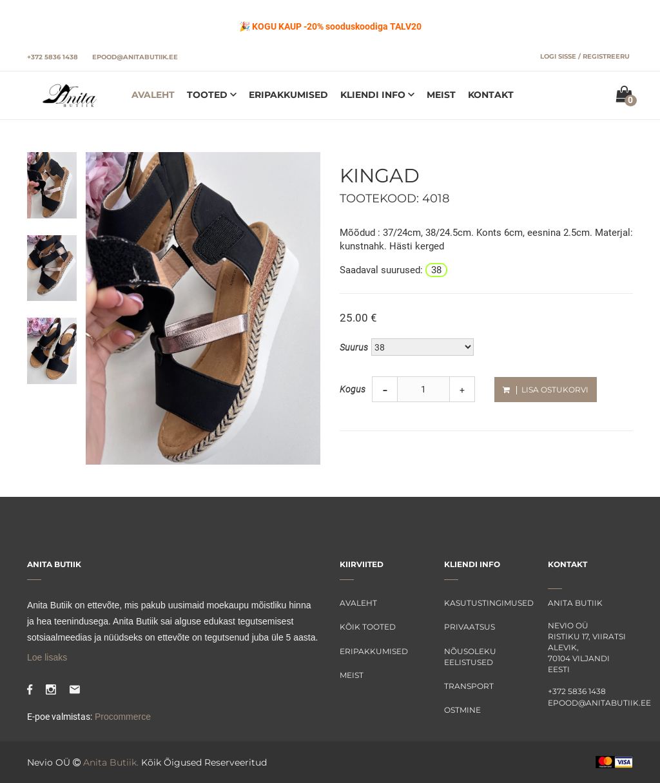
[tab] (52, 184)
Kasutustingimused (486, 603)
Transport (469, 686)
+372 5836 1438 (52, 57)
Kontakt (491, 95)
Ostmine (462, 710)
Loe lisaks (47, 657)
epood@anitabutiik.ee (135, 57)
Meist (441, 95)
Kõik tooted (368, 627)
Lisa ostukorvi (545, 389)
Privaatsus (469, 627)
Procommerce (121, 716)
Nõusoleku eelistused (470, 656)
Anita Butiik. (111, 762)
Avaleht (153, 95)
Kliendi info (374, 95)
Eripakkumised (288, 95)
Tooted (208, 95)
